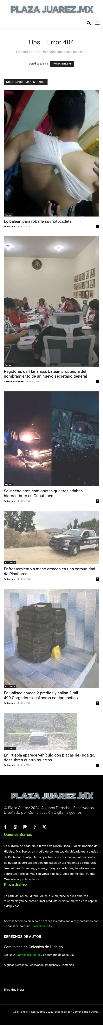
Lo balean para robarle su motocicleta (38, 221)
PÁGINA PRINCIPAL (62, 64)
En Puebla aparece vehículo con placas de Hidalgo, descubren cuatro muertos (49, 757)
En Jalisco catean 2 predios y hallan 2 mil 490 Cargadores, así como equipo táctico (41, 695)
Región (8, 214)
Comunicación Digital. (86, 1011)
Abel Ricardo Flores (14, 381)
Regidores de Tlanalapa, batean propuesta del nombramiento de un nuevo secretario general (45, 374)
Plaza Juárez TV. (42, 926)
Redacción (9, 226)
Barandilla (10, 562)
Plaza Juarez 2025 (40, 1011)
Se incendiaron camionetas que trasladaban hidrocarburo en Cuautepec (43, 493)
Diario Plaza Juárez (28, 955)
